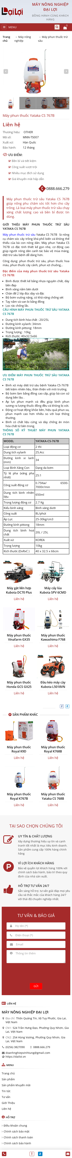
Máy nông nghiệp (22, 38)
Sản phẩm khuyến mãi (16, 1085)
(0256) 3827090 (15, 1047)
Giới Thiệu (8, 1103)
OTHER (28, 132)
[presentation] (36, 972)
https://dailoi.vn (16, 1056)
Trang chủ (6, 38)
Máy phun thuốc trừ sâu (19, 234)
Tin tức (6, 1091)
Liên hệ (6, 1109)
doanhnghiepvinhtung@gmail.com (28, 1053)
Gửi (36, 986)
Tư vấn (6, 1097)
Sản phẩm (8, 1079)
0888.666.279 (41, 1047)
